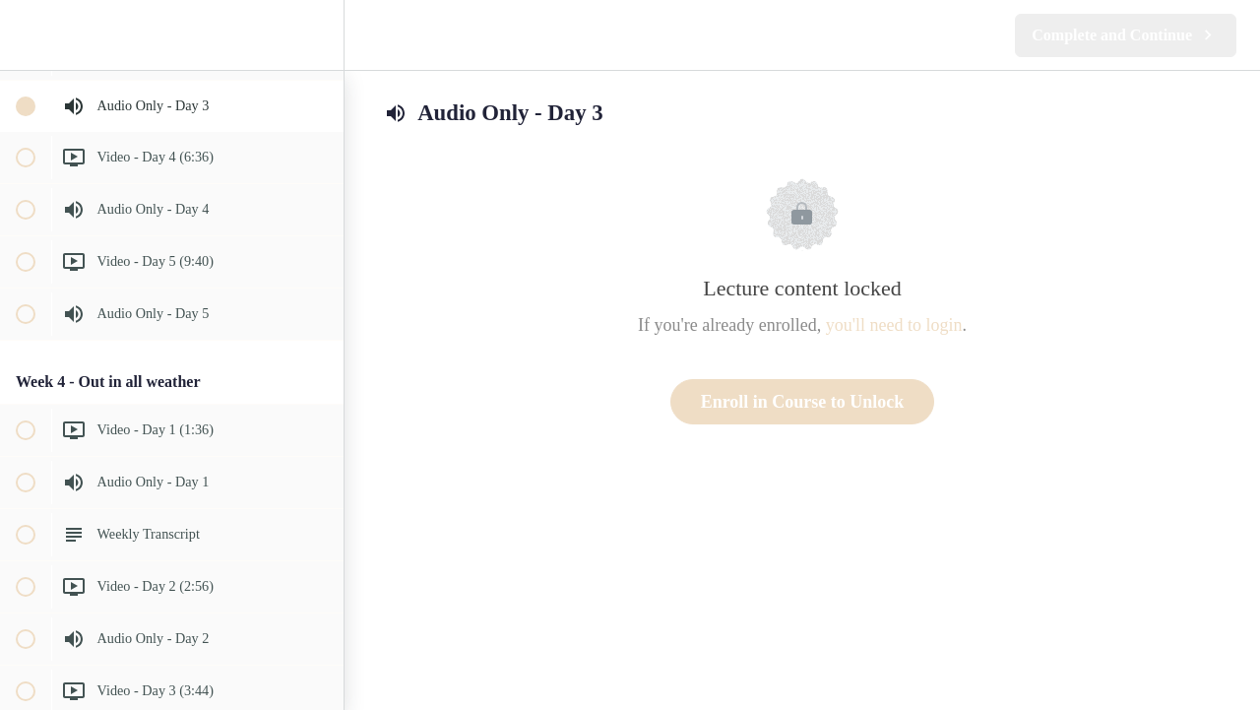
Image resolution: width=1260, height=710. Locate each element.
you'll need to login (894, 325)
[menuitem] (319, 35)
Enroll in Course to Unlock (803, 402)
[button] (24, 35)
